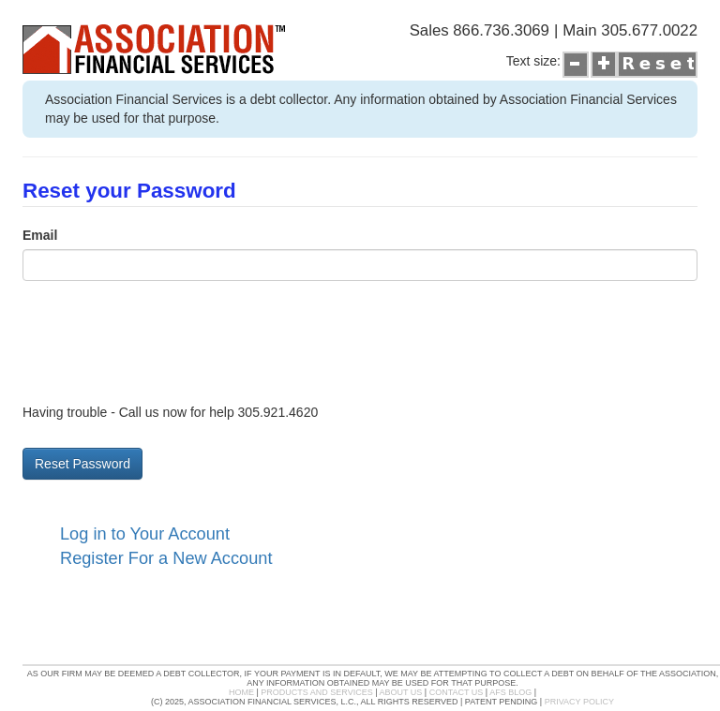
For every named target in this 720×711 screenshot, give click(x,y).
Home (241, 692)
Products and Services (316, 692)
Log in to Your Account (145, 534)
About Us (401, 692)
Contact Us (456, 692)
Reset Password (82, 463)
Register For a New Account (166, 558)
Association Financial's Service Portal (127, 73)
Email (39, 235)
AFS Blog (510, 692)
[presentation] (165, 341)
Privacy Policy (579, 701)
